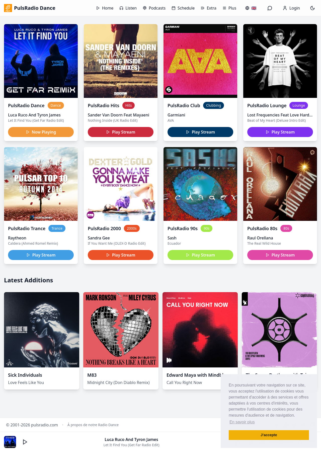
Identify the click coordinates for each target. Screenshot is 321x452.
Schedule (183, 8)
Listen (128, 8)
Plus (229, 8)
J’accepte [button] (269, 435)
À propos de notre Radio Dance (93, 424)
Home (105, 8)
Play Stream (120, 132)
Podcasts (154, 8)
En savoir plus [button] (242, 422)
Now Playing (41, 132)
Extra (208, 8)
